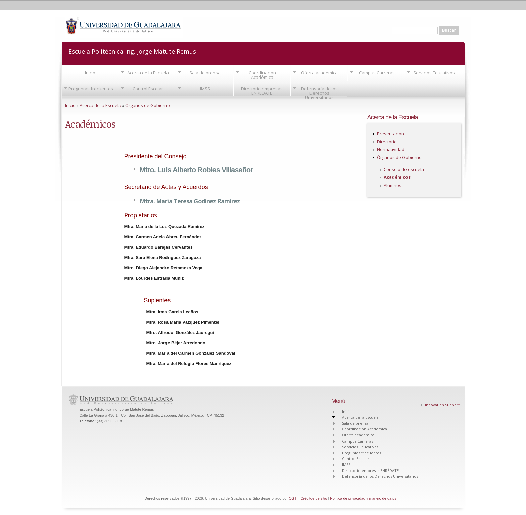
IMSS (205, 89)
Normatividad (390, 149)
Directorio (387, 142)
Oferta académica (319, 73)
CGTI (293, 498)
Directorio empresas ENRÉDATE (262, 91)
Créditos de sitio (313, 498)
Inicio (90, 73)
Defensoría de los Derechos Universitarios (319, 93)
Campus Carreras (377, 73)
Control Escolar (148, 89)
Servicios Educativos (434, 73)
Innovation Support (442, 404)
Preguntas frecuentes (90, 89)
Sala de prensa (205, 73)
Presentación (390, 134)
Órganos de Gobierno (147, 105)
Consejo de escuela (404, 169)
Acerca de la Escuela (148, 73)
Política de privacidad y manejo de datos (363, 498)
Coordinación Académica (262, 75)
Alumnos (392, 185)
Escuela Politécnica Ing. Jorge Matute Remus (132, 50)
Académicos (397, 177)
